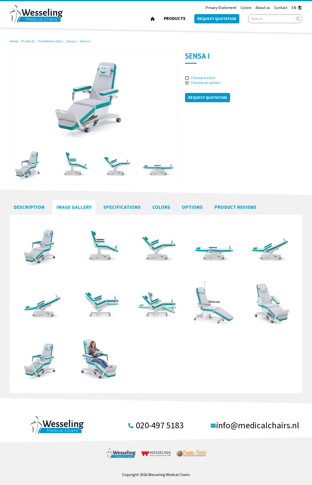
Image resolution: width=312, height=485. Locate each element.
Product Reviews (235, 207)
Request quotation (216, 18)
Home (14, 41)
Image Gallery (74, 207)
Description (29, 207)
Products (174, 19)
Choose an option (205, 82)
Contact (281, 7)
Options (192, 207)
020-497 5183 (160, 425)
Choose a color (203, 77)
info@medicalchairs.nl (257, 425)
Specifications (122, 207)
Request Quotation (207, 97)
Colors (246, 7)
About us (262, 7)
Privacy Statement (221, 7)
